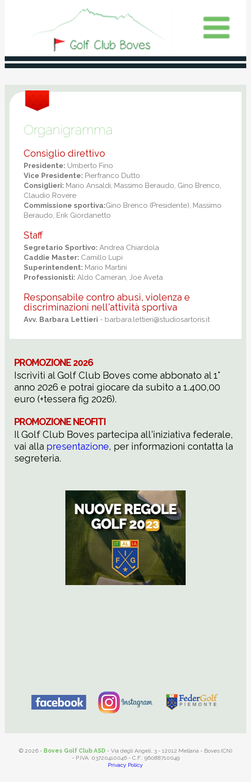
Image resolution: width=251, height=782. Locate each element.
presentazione (77, 446)
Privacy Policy (125, 765)
